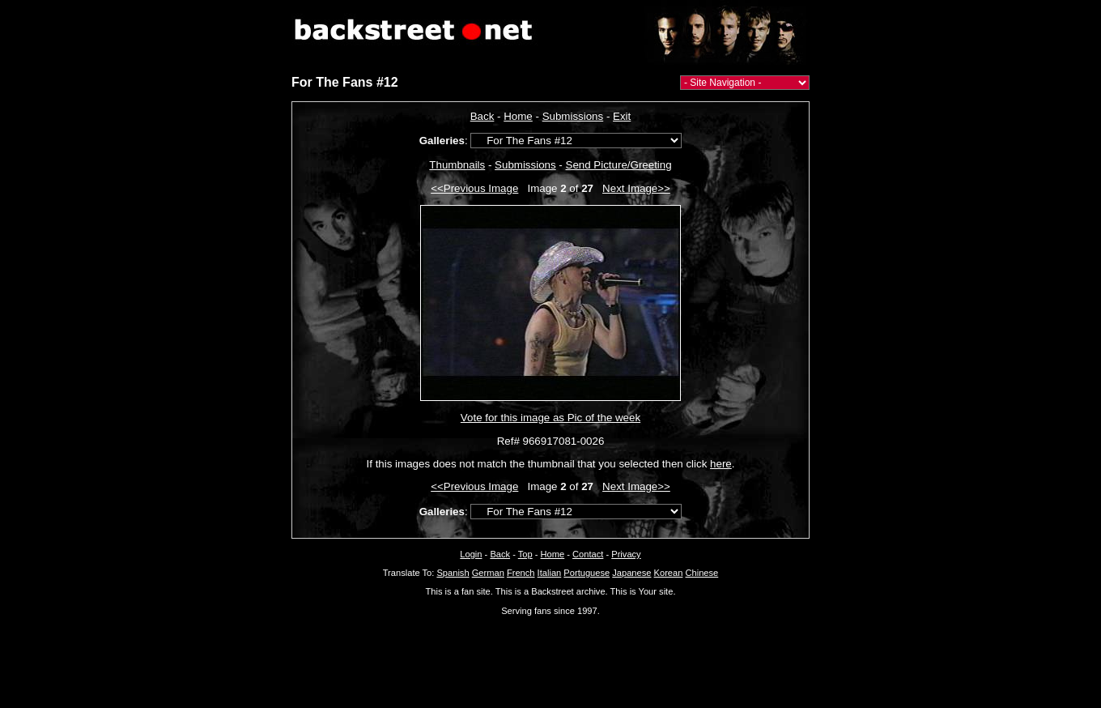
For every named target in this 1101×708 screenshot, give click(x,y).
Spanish (452, 573)
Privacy (625, 554)
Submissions (573, 116)
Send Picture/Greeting (619, 165)
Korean (668, 573)
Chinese (701, 573)
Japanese (631, 573)
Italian (550, 573)
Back (482, 116)
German (488, 573)
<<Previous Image (474, 188)
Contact (587, 554)
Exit (622, 116)
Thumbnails (457, 165)
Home (518, 116)
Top (525, 554)
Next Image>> (636, 188)
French (521, 573)
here (721, 464)
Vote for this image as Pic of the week (550, 418)
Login (471, 554)
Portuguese (586, 573)
